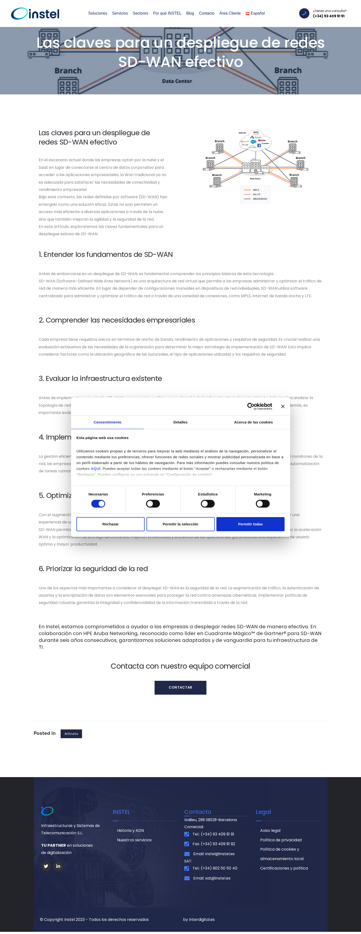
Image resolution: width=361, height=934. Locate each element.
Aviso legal (270, 832)
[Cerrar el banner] (283, 406)
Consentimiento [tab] (107, 422)
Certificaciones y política (284, 871)
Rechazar (110, 524)
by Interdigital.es (199, 922)
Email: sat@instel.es (212, 880)
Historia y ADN (130, 832)
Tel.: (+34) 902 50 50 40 (215, 870)
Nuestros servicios (134, 842)
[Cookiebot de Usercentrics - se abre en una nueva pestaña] (251, 406)
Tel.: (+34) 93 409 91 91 (213, 836)
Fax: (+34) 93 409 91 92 (214, 846)
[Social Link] (46, 867)
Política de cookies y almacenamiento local (282, 856)
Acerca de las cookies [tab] (253, 422)
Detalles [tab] (180, 422)
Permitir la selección (180, 524)
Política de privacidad (281, 842)
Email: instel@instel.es (214, 855)
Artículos (71, 735)
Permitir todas (250, 524)
